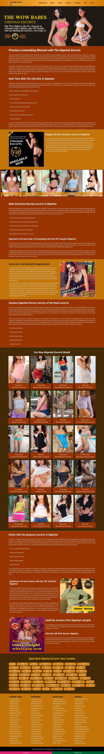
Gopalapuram (24, 674)
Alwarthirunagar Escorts (59, 731)
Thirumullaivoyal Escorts (59, 703)
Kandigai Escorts (57, 727)
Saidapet (13, 678)
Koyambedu (47, 674)
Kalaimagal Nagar (63, 682)
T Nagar (60, 3)
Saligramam (24, 678)
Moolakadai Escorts (58, 713)
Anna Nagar (77, 3)
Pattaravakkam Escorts (80, 720)
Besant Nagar (58, 667)
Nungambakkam (45, 664)
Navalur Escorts (14, 717)
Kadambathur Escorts (58, 708)
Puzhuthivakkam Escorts (37, 743)
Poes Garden (81, 671)
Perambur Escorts (14, 729)
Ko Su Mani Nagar (78, 682)
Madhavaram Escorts (79, 715)
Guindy (82, 674)
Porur (12, 664)
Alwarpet (33, 664)
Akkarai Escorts (57, 743)
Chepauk (36, 689)
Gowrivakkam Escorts (80, 736)
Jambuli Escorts (78, 708)
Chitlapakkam (25, 682)
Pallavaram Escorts (15, 710)
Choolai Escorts (14, 724)
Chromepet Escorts (36, 699)
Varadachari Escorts (15, 701)
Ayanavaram (26, 689)
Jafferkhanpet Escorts (58, 722)
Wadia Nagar (25, 685)
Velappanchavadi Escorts (81, 699)
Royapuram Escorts (36, 720)
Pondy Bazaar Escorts (15, 720)
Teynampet (26, 671)
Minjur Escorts (35, 710)
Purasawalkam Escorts (37, 715)
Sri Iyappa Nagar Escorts (59, 740)
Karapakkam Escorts (36, 701)
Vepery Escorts (13, 703)
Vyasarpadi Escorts (36, 734)
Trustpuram (14, 685)
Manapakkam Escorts (37, 708)
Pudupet (90, 682)
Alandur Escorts (14, 738)
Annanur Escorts (78, 703)
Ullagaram (90, 685)
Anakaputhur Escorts (79, 706)
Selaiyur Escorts (35, 722)
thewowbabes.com (67, 749)
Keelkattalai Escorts (36, 703)
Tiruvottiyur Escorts (36, 729)
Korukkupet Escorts (58, 738)
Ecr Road (57, 671)
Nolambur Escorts (57, 736)
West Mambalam (38, 685)
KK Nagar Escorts (14, 706)
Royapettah (46, 667)
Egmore (52, 3)
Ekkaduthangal (50, 682)
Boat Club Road (69, 671)
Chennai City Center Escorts (81, 717)
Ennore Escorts (57, 717)
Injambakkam (58, 664)
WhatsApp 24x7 (78, 752)
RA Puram (80, 667)
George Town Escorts (80, 734)
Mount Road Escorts (15, 715)
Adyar (85, 3)
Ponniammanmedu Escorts (60, 710)
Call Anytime (26, 752)
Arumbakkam (14, 689)
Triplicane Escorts (79, 701)
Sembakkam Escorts (36, 736)
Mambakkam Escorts (15, 713)
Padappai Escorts (35, 713)
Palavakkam (66, 685)
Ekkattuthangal (72, 674)
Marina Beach (85, 678)
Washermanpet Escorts (59, 720)
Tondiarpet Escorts (36, 731)
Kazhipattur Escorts (58, 724)
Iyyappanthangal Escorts (80, 727)
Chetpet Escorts (14, 722)
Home (92, 3)
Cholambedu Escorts (58, 734)
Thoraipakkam (70, 664)
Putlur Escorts (56, 706)
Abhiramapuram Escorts (16, 736)
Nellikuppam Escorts (58, 699)
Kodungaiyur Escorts (79, 738)
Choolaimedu (38, 682)
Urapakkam (14, 667)
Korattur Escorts (78, 740)
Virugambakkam (61, 678)
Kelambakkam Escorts (37, 706)
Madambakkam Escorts (37, 738)
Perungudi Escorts (14, 699)
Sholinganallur (22, 664)
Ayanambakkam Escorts (16, 743)
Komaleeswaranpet (53, 685)
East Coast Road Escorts (80, 731)
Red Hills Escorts (35, 717)
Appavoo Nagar (59, 674)
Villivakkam (48, 678)
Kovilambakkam (83, 664)
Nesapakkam (69, 689)
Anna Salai (35, 674)
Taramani (13, 674)
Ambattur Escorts (14, 708)
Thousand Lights (36, 678)
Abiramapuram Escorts (80, 722)
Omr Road (47, 671)
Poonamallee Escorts (15, 731)
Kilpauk (46, 689)
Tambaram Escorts (36, 727)
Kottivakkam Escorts (79, 743)
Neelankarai (73, 678)
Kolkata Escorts (43, 3)
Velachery (68, 3)
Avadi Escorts (78, 724)
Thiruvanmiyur (14, 671)
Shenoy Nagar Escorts (37, 724)
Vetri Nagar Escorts (36, 740)
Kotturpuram (70, 667)
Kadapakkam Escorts (58, 729)
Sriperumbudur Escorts (16, 734)
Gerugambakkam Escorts (59, 701)
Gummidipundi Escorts (59, 715)
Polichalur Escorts (79, 710)
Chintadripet (14, 682)
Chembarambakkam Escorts (81, 729)
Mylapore (36, 667)
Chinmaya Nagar (78, 685)
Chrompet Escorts (79, 713)
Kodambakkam (57, 689)
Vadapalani (37, 671)
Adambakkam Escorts (15, 727)
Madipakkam (25, 667)
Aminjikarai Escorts (15, 740)
